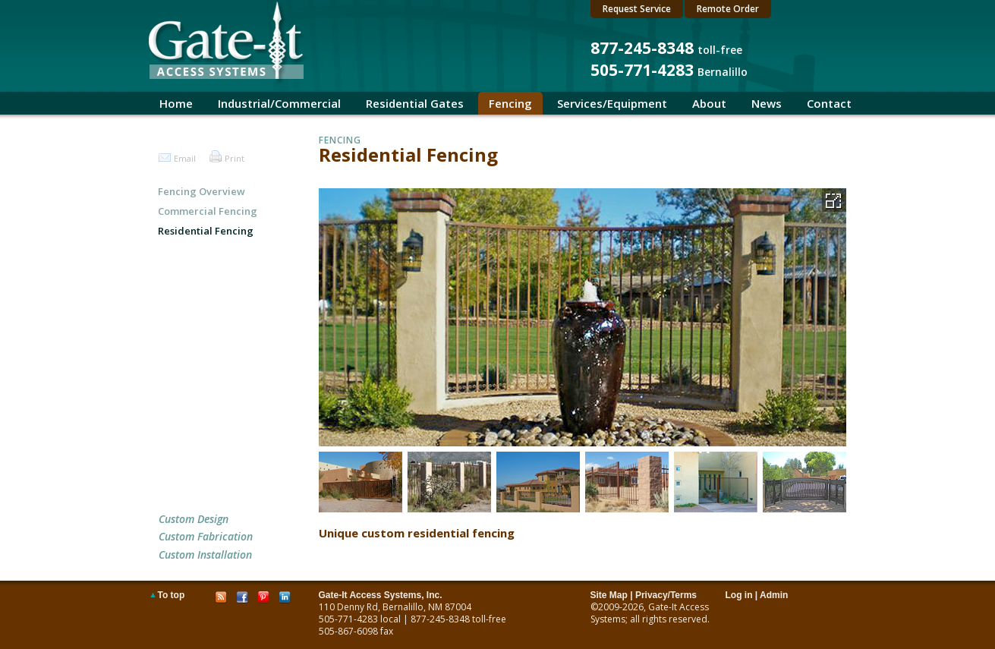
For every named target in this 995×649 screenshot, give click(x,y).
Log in (739, 595)
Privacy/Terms (666, 595)
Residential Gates (415, 103)
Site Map (609, 595)
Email (185, 158)
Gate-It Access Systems (649, 612)
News (766, 103)
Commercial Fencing (207, 211)
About (709, 103)
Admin (774, 595)
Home (176, 103)
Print (234, 158)
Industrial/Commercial (279, 103)
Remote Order (728, 8)
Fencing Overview (201, 191)
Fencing (510, 103)
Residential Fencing (205, 231)
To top (171, 595)
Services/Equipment (612, 103)
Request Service (637, 8)
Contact (829, 103)
